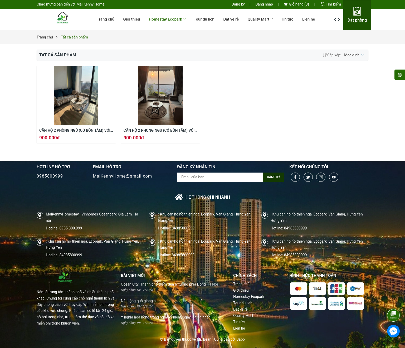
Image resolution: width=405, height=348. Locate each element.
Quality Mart (261, 19)
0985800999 (50, 176)
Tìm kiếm (331, 4)
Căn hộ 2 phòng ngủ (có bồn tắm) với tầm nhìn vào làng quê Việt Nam (74, 130)
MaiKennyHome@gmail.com (122, 176)
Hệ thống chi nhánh (202, 197)
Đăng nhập (264, 4)
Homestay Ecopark (168, 19)
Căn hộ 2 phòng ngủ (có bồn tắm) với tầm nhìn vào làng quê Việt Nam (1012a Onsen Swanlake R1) (159, 130)
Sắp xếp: (332, 55)
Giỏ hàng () (296, 4)
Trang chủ (105, 19)
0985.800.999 (70, 228)
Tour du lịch (204, 19)
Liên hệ (308, 19)
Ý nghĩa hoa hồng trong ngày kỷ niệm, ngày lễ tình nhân (166, 317)
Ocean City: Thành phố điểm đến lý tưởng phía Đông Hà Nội (169, 284)
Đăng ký (238, 4)
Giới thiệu (131, 19)
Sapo (241, 339)
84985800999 (183, 228)
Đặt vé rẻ (231, 19)
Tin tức (287, 19)
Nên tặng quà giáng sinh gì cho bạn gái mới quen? (161, 301)
